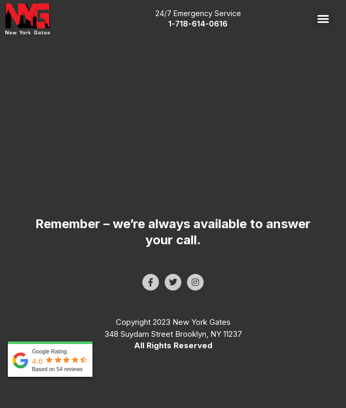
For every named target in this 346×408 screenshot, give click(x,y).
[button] (323, 18)
